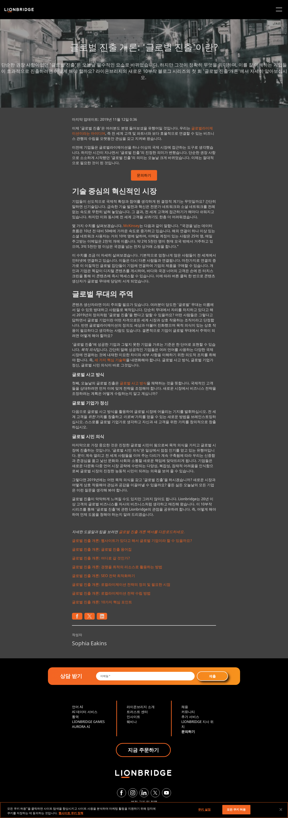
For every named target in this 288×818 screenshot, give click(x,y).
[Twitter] (155, 792)
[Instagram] (132, 792)
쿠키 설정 (204, 809)
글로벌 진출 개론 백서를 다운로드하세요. (151, 531)
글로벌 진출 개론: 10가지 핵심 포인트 (102, 602)
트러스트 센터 (137, 711)
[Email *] (145, 676)
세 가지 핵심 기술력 (110, 359)
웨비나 (132, 721)
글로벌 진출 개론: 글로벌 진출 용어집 (102, 549)
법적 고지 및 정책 (144, 802)
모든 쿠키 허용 (236, 809)
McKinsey (131, 225)
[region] (144, 810)
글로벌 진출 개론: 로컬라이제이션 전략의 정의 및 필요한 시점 (121, 584)
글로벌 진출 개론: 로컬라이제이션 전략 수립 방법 (111, 593)
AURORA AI (81, 726)
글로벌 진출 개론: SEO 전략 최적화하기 (103, 575)
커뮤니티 (188, 711)
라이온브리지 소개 (141, 706)
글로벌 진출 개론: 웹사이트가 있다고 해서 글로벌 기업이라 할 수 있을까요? (132, 540)
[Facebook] (121, 792)
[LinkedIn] (144, 792)
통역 (75, 716)
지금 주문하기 (143, 749)
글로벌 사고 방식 (133, 383)
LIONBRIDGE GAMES (88, 721)
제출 (212, 676)
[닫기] (281, 809)
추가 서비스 (190, 716)
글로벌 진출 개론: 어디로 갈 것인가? (101, 558)
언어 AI (77, 706)
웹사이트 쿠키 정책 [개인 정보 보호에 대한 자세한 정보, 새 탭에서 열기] (70, 813)
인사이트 (133, 716)
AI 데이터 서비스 (84, 711)
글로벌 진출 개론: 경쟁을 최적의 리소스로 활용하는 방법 (117, 566)
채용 (184, 706)
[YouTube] (166, 792)
